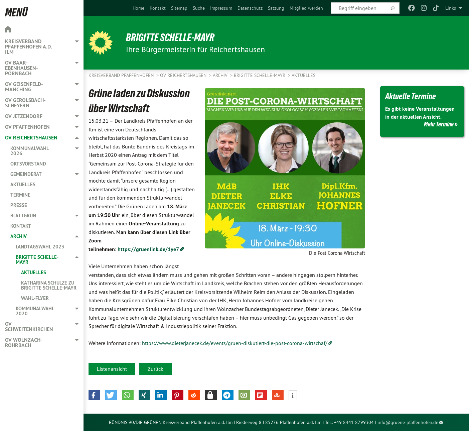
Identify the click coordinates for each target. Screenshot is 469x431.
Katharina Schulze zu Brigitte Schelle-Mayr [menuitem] (48, 285)
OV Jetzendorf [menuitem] (23, 116)
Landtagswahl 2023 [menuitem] (40, 246)
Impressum (221, 8)
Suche (199, 8)
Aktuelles (303, 75)
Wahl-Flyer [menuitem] (35, 298)
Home (138, 8)
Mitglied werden (306, 8)
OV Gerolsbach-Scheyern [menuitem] (25, 103)
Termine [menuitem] (20, 195)
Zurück (155, 368)
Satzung (276, 8)
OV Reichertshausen (184, 75)
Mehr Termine (439, 124)
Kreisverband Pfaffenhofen (122, 75)
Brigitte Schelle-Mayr (170, 37)
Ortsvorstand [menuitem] (28, 163)
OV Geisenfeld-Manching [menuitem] (24, 87)
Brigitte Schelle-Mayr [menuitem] (37, 259)
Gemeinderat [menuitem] (26, 174)
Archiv (221, 75)
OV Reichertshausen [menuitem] (31, 137)
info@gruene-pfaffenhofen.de (407, 422)
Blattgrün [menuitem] (23, 215)
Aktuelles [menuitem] (22, 184)
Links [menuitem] (450, 8)
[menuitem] (138, 8)
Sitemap (179, 8)
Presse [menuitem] (18, 205)
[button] (94, 395)
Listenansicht (112, 368)
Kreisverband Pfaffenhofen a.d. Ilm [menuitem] (28, 47)
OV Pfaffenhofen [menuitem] (27, 126)
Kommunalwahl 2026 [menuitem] (29, 150)
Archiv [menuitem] (18, 236)
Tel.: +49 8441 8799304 (349, 422)
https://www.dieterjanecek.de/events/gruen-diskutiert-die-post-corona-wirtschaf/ (234, 343)
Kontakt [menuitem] (20, 226)
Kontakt (158, 8)
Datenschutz (250, 8)
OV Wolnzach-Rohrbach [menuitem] (23, 342)
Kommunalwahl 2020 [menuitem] (35, 311)
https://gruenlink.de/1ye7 (148, 249)
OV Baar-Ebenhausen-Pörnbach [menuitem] (21, 68)
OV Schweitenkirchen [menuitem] (29, 326)
